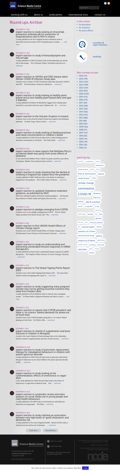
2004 (81, 141)
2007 (81, 132)
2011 (80, 120)
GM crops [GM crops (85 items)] (80, 222)
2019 (81, 97)
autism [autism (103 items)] (92, 169)
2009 (81, 126)
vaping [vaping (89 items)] (90, 248)
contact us (99, 14)
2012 (81, 117)
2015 (81, 108)
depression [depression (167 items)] (97, 198)
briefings (97, 56)
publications (55, 14)
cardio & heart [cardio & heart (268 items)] (84, 178)
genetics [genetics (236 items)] (98, 218)
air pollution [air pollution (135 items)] (89, 161)
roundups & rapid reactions (100, 43)
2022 (81, 88)
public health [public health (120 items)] (101, 240)
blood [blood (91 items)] (97, 169)
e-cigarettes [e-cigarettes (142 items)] (89, 206)
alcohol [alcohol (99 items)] (98, 161)
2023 (81, 85)
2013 (81, 114)
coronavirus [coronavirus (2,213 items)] (86, 188)
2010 (81, 123)
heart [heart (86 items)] (86, 222)
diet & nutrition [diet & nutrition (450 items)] (93, 202)
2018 (81, 100)
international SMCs (78, 14)
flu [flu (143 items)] (96, 214)
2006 (81, 135)
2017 (81, 103)
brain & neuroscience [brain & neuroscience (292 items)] (87, 173)
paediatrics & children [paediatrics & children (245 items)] (86, 231)
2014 (81, 111)
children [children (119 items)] (94, 178)
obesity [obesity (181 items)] (99, 227)
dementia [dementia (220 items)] (97, 193)
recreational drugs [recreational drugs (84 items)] (82, 244)
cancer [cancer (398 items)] (101, 173)
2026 (81, 76)
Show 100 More (50, 430)
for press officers (86, 30)
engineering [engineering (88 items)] (98, 210)
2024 (81, 82)
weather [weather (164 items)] (92, 253)
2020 (81, 94)
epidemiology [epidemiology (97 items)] (81, 214)
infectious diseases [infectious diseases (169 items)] (96, 222)
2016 (81, 106)
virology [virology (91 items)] (97, 248)
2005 (81, 138)
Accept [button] (85, 468)
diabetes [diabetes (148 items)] (81, 201)
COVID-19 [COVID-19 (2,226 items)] (84, 194)
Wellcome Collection (62, 452)
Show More (33, 430)
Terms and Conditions (17, 459)
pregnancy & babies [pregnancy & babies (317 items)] (86, 240)
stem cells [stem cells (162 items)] (100, 245)
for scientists (84, 27)
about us (38, 14)
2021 (81, 91)
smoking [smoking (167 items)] (92, 245)
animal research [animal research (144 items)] (83, 169)
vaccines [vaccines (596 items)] (82, 249)
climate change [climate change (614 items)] (86, 182)
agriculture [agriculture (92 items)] (81, 161)
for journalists (85, 24)
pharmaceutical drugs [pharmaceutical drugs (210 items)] (86, 235)
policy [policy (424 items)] (99, 235)
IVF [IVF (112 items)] (79, 226)
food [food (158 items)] (100, 214)
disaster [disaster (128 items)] (80, 206)
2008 (81, 129)
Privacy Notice (29, 459)
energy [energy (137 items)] (97, 206)
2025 (81, 79)
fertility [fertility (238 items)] (90, 214)
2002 (81, 147)
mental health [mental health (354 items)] (88, 227)
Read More (77, 468)
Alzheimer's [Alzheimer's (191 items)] (100, 165)
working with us (19, 14)
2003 (81, 144)
